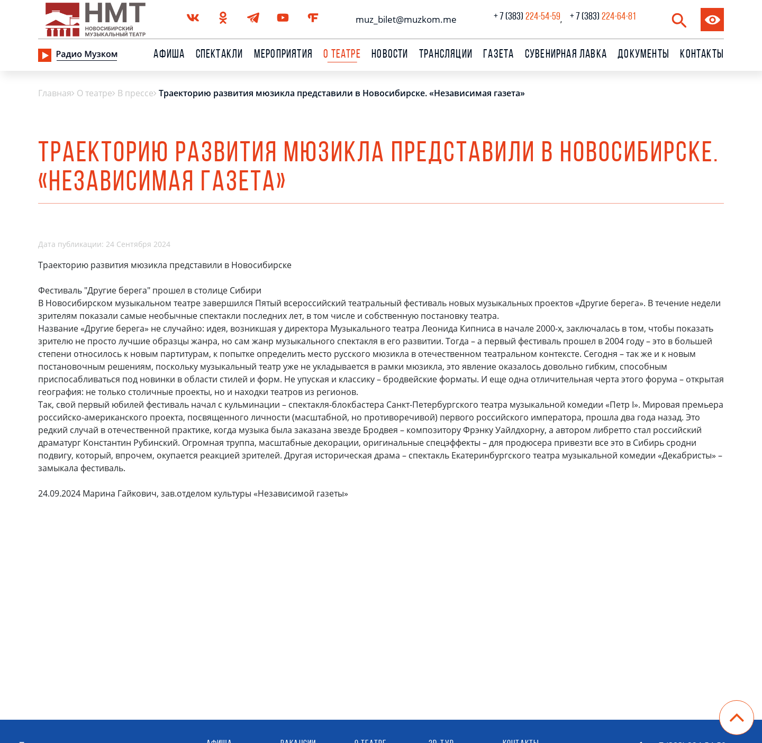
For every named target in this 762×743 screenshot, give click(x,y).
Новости (389, 55)
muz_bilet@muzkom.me (403, 19)
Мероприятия (283, 55)
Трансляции (446, 55)
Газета (498, 55)
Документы (643, 55)
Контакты (702, 55)
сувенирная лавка (566, 55)
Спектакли (219, 55)
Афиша (169, 55)
